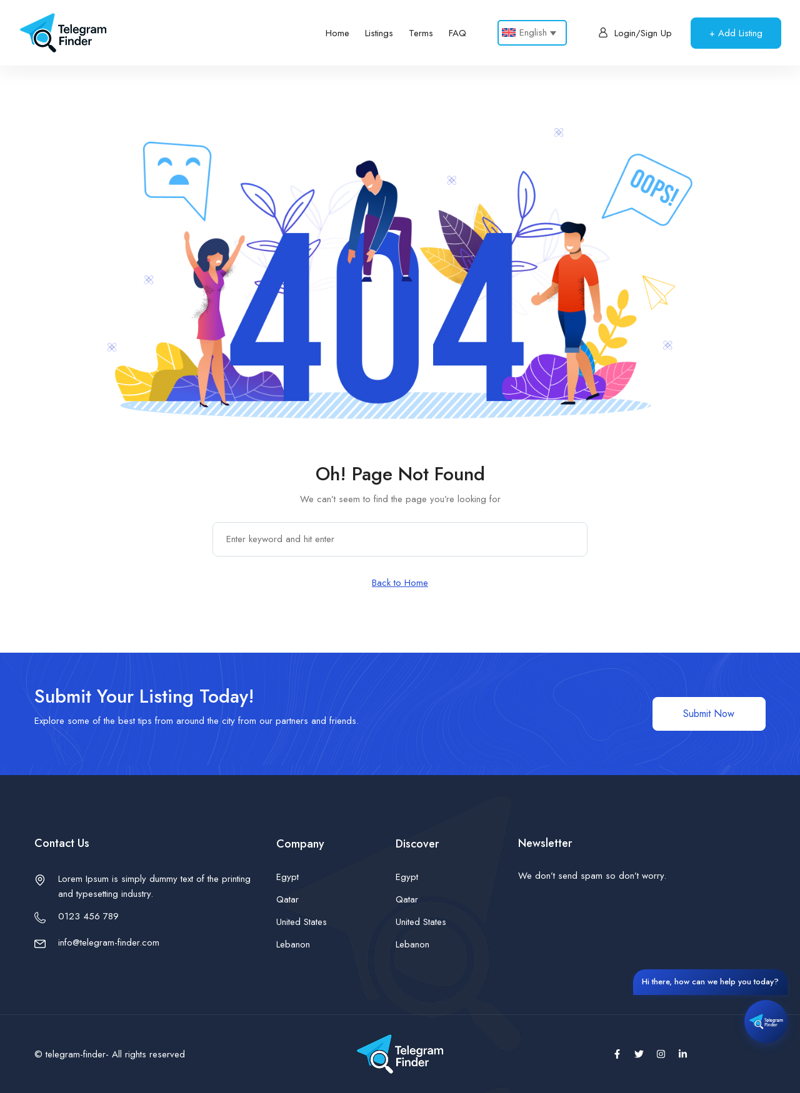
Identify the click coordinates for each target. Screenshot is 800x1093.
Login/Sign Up (635, 33)
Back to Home (400, 583)
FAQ (457, 33)
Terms (421, 33)
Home (337, 33)
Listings (379, 33)
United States (301, 922)
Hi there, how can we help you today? (710, 981)
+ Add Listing (735, 33)
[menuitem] (532, 32)
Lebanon (293, 944)
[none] (532, 32)
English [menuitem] (533, 32)
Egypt (287, 877)
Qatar (287, 899)
